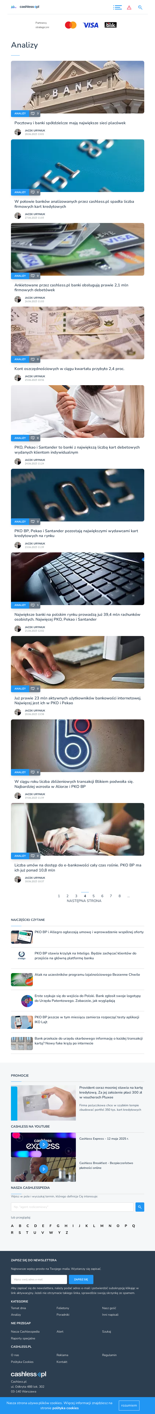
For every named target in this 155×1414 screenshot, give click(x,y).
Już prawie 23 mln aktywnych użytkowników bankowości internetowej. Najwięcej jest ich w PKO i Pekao (77, 700)
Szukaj (106, 1332)
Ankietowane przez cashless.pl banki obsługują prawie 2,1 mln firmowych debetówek (71, 287)
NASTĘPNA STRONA (84, 900)
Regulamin (109, 1355)
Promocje (20, 1075)
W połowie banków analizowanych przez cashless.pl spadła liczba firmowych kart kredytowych (74, 204)
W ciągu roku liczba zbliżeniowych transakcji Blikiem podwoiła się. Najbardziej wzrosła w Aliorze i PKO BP (74, 784)
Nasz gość (109, 1308)
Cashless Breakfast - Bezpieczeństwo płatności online (106, 1165)
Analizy (20, 113)
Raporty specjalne (23, 1338)
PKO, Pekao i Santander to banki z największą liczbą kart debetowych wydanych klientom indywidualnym (77, 450)
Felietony (63, 1308)
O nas (15, 1355)
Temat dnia (18, 1308)
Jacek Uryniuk (35, 130)
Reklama (62, 1355)
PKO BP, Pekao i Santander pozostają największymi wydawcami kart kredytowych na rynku (76, 533)
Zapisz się (81, 1279)
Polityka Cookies (22, 1362)
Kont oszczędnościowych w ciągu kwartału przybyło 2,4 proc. (69, 368)
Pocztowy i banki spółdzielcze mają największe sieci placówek (70, 123)
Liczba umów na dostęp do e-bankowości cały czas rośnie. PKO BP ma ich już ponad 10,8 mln (77, 867)
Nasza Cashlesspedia (25, 1332)
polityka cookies (65, 1408)
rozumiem (129, 1405)
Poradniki (63, 1315)
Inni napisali (110, 1315)
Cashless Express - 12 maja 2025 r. (104, 1139)
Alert (60, 1332)
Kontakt (62, 1362)
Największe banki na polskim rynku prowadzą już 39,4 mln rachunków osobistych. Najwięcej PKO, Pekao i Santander (77, 617)
